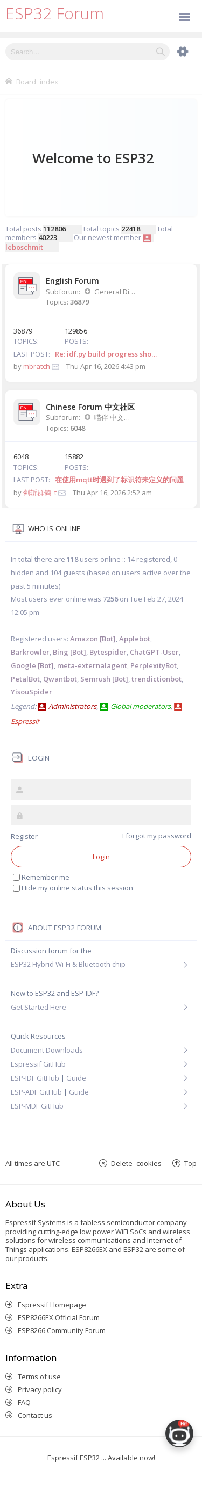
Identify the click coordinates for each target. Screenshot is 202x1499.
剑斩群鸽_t (40, 492)
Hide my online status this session (73, 888)
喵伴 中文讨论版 (115, 417)
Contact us (35, 1415)
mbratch (36, 366)
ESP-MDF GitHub (37, 1106)
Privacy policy (40, 1389)
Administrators (72, 706)
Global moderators (140, 706)
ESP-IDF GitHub (35, 1078)
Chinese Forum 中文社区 (90, 407)
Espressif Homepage (52, 1304)
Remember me (41, 877)
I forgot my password (156, 836)
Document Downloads (47, 1050)
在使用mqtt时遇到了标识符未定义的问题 (119, 479)
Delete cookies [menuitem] (136, 1163)
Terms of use (39, 1376)
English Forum (72, 281)
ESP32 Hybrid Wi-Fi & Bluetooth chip (68, 964)
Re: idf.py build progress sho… (106, 354)
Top (190, 1163)
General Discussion (115, 291)
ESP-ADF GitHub (36, 1092)
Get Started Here (38, 1007)
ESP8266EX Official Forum (59, 1317)
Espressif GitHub (38, 1064)
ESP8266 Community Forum (62, 1330)
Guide (76, 1078)
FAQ (24, 1402)
